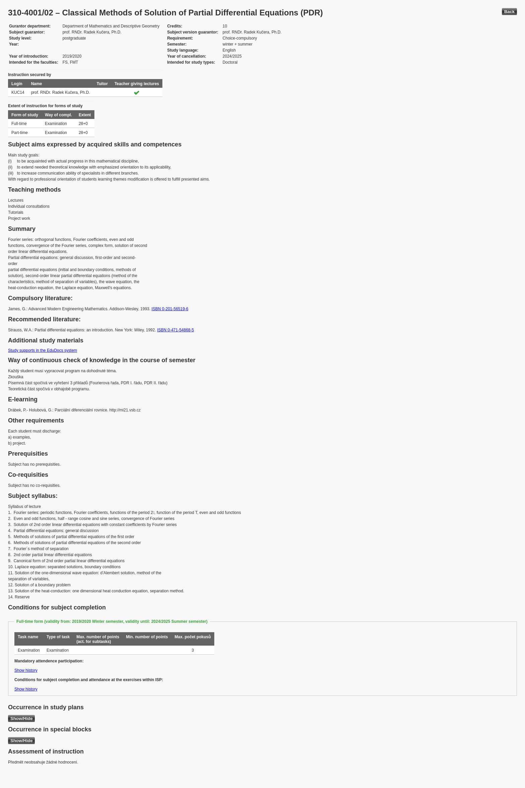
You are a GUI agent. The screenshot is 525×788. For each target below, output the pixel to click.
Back (509, 11)
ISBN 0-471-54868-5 (175, 330)
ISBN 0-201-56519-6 (169, 309)
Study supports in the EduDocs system (42, 350)
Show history (26, 670)
